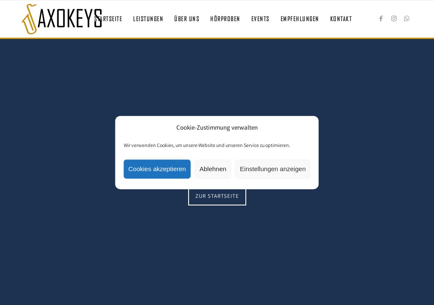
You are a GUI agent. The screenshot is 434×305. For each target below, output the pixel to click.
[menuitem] (108, 19)
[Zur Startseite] (217, 196)
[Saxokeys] (61, 19)
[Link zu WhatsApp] (406, 18)
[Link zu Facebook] (381, 18)
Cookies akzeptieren (157, 168)
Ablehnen (213, 168)
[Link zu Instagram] (393, 18)
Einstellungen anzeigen (273, 168)
